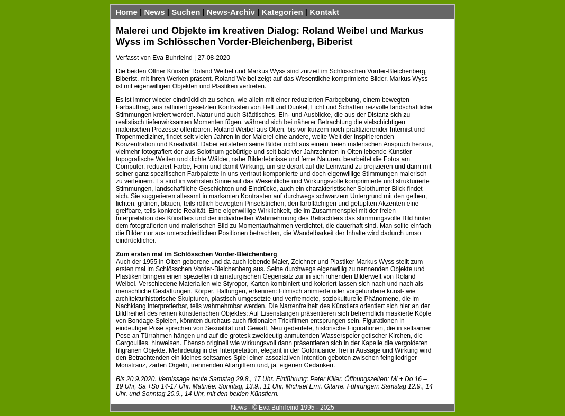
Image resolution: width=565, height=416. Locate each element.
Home (126, 11)
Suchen (185, 11)
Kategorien (282, 11)
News (154, 11)
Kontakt (324, 11)
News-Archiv (231, 11)
